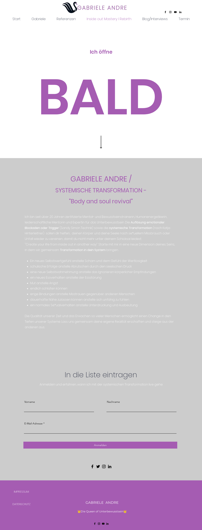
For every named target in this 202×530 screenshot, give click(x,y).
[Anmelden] (100, 445)
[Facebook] (165, 12)
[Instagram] (170, 12)
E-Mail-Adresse (33, 423)
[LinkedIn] (180, 12)
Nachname (113, 401)
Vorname (29, 401)
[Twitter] (98, 466)
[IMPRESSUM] (21, 491)
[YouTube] (175, 12)
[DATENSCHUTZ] (21, 504)
